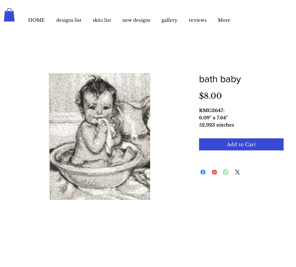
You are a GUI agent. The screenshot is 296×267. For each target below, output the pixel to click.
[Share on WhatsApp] (226, 172)
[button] (9, 14)
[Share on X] (237, 172)
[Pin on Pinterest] (214, 172)
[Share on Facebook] (203, 172)
